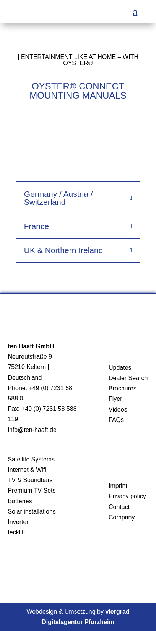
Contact (119, 507)
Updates (120, 367)
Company (122, 517)
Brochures (122, 388)
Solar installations (31, 511)
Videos (118, 409)
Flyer (115, 398)
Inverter (18, 522)
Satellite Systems (31, 459)
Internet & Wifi (27, 469)
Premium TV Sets (31, 490)
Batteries (20, 501)
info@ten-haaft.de (32, 430)
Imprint (118, 486)
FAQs (116, 420)
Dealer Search (128, 378)
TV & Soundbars (30, 480)
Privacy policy (127, 496)
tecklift (16, 532)
